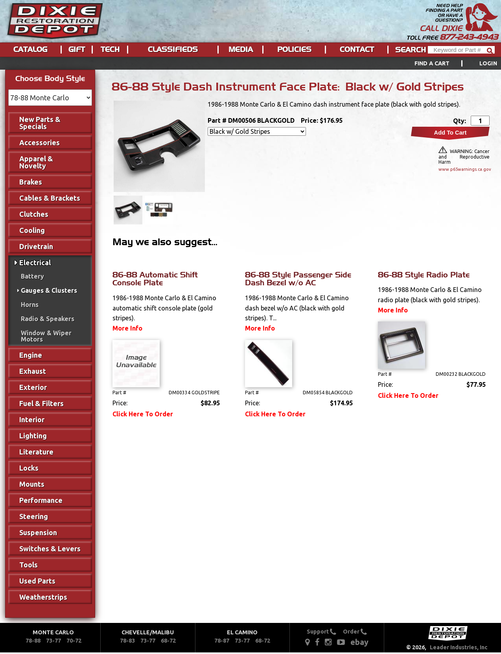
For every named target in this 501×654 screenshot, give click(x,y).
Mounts (31, 484)
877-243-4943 (469, 37)
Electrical (35, 262)
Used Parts (37, 581)
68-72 (168, 640)
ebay (359, 642)
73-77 (53, 640)
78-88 (33, 640)
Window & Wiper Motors (46, 336)
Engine (30, 355)
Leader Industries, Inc (459, 647)
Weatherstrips (43, 597)
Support (321, 631)
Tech (110, 50)
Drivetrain (36, 246)
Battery (32, 276)
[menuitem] (446, 63)
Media (240, 50)
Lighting (33, 436)
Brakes (30, 182)
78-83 (127, 640)
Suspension (38, 532)
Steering (33, 516)
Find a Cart (432, 63)
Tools (28, 565)
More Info (127, 328)
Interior (31, 419)
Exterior (33, 387)
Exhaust (32, 371)
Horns (30, 304)
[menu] (250, 63)
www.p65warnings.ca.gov (464, 169)
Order (355, 631)
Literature (36, 452)
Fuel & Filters (41, 403)
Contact (357, 50)
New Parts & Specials (40, 122)
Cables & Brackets (49, 198)
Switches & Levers (50, 548)
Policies (294, 50)
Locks (29, 468)
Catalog (30, 50)
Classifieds (173, 50)
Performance (41, 500)
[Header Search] (461, 50)
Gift (76, 50)
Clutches (33, 214)
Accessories (39, 142)
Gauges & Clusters (49, 290)
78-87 (221, 640)
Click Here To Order (142, 414)
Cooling (32, 230)
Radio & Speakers (47, 318)
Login (488, 63)
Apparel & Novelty (36, 162)
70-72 (73, 640)
